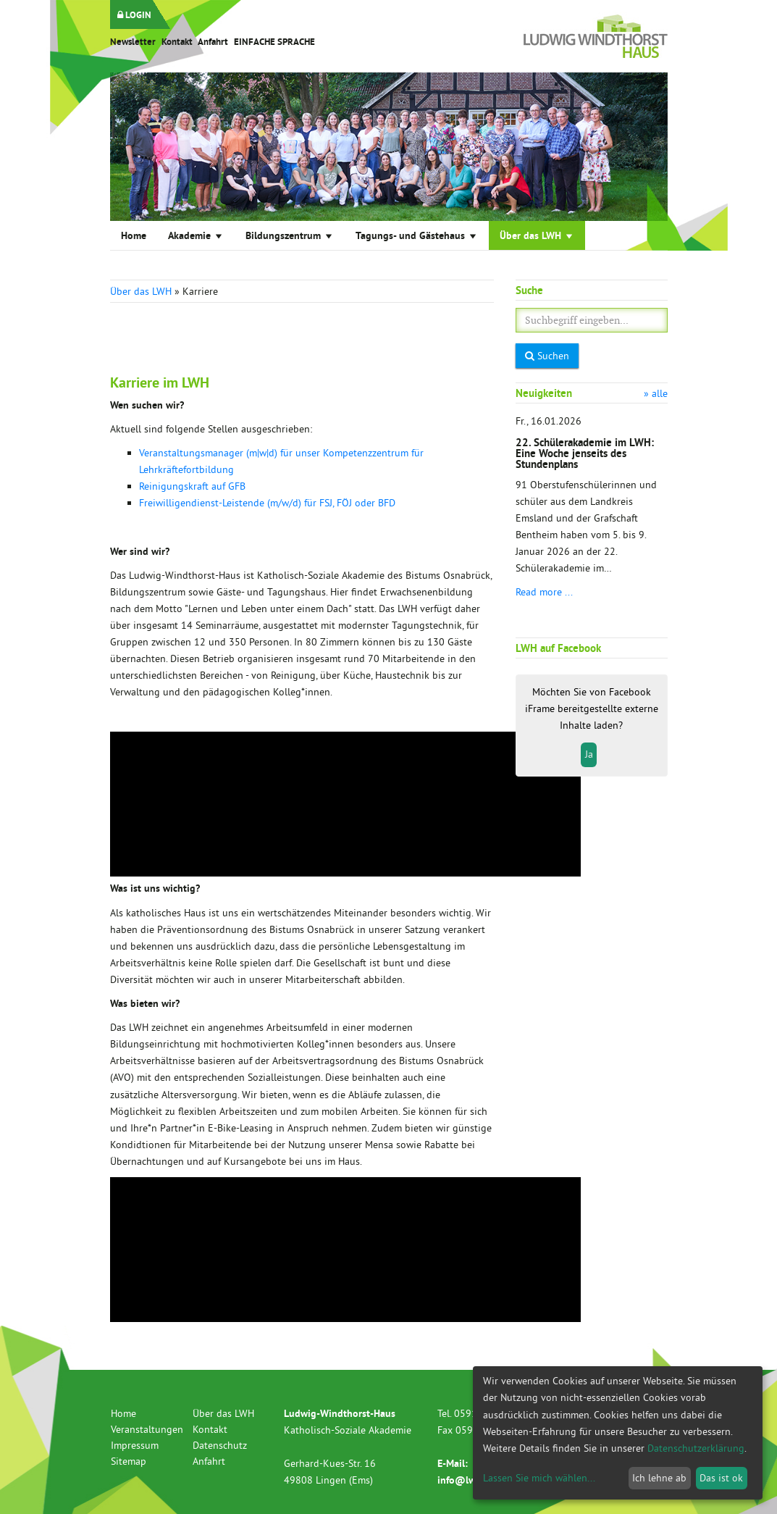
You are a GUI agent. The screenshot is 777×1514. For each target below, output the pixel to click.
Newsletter (133, 41)
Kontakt (177, 41)
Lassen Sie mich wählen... (539, 1477)
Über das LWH (537, 235)
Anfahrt (213, 41)
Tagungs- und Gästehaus (417, 235)
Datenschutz (220, 1445)
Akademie (196, 235)
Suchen (547, 355)
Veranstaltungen (147, 1429)
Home (133, 235)
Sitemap (128, 1461)
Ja (589, 754)
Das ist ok (721, 1477)
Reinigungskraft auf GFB (192, 486)
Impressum (135, 1445)
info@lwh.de (466, 1479)
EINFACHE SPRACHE (274, 41)
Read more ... (544, 591)
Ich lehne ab (659, 1477)
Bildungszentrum (289, 235)
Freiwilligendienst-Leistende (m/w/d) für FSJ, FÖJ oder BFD (267, 502)
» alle (656, 393)
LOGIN (134, 15)
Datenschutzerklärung (695, 1448)
